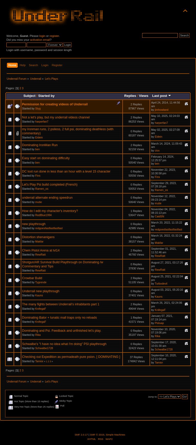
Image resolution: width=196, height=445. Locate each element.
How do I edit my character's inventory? (50, 211)
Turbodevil (161, 283)
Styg (38, 108)
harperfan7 (41, 121)
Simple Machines (115, 434)
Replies (130, 96)
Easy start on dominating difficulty (46, 158)
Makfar (39, 241)
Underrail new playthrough (41, 291)
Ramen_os (41, 188)
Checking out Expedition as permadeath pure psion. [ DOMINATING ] (71, 357)
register (54, 35)
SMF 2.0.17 (81, 434)
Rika (38, 334)
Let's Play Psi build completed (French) (49, 184)
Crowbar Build (32, 278)
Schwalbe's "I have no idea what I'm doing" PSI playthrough (64, 344)
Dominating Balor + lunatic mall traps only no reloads (59, 317)
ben (37, 149)
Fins (37, 175)
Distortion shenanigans (38, 237)
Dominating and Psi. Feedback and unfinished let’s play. (61, 330)
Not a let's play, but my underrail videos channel (56, 117)
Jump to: (153, 396)
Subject (29, 96)
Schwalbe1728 (44, 348)
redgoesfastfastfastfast (49, 228)
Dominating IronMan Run (40, 145)
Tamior (39, 361)
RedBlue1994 (43, 215)
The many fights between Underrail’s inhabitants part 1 (60, 304)
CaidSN (159, 216)
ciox (157, 150)
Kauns (39, 295)
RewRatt (40, 254)
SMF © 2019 (97, 434)
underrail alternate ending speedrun (47, 197)
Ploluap (159, 323)
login (42, 35)
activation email (40, 39)
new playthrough (34, 224)
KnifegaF (40, 308)
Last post (161, 96)
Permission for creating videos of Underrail (55, 104)
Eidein (39, 137)
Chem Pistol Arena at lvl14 (41, 250)
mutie (38, 202)
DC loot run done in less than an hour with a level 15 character (66, 171)
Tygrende (40, 282)
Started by (46, 96)
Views (143, 96)
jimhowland (161, 109)
